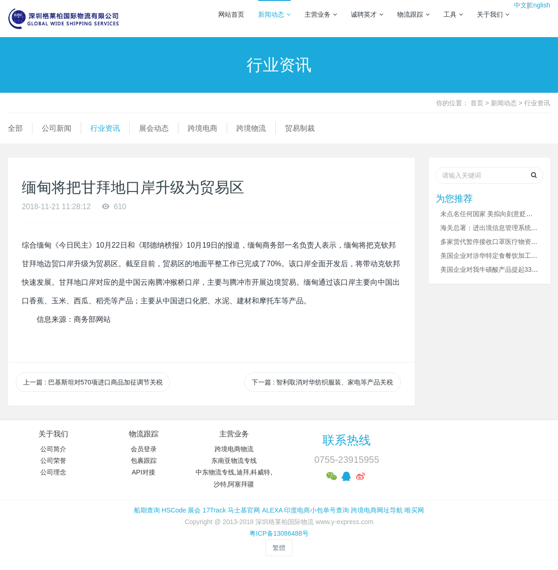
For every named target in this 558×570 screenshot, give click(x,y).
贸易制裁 (300, 128)
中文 (520, 5)
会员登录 (144, 449)
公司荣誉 (53, 460)
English (539, 5)
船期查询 (147, 510)
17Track (214, 510)
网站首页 (231, 14)
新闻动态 (274, 14)
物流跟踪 (413, 14)
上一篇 (93, 382)
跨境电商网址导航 (377, 510)
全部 (15, 128)
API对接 (143, 472)
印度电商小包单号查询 (316, 510)
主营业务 (320, 14)
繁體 (279, 547)
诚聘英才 (367, 14)
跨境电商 (202, 128)
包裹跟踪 (144, 460)
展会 (194, 510)
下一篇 (322, 382)
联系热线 (347, 440)
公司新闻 (56, 128)
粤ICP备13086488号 (279, 533)
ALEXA (272, 510)
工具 (453, 14)
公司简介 (53, 449)
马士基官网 (244, 510)
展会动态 (154, 128)
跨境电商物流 (234, 449)
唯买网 (414, 510)
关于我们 (493, 14)
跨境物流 (251, 128)
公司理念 (53, 472)
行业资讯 (537, 103)
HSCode (174, 510)
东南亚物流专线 (234, 460)
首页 (476, 103)
